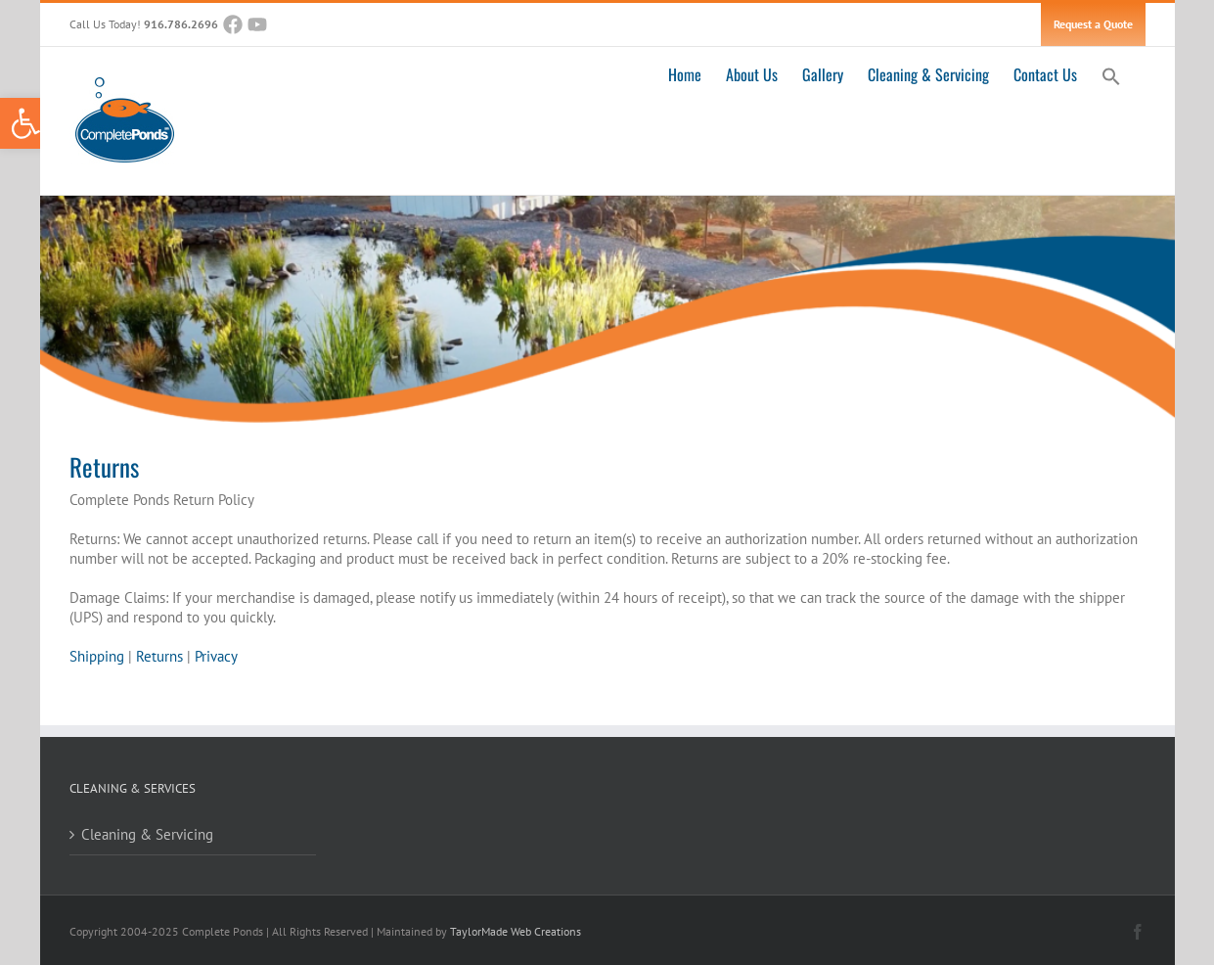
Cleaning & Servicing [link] (147, 834)
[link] (25, 123)
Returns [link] (159, 656)
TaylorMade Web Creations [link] (515, 931)
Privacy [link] (216, 656)
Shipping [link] (96, 656)
